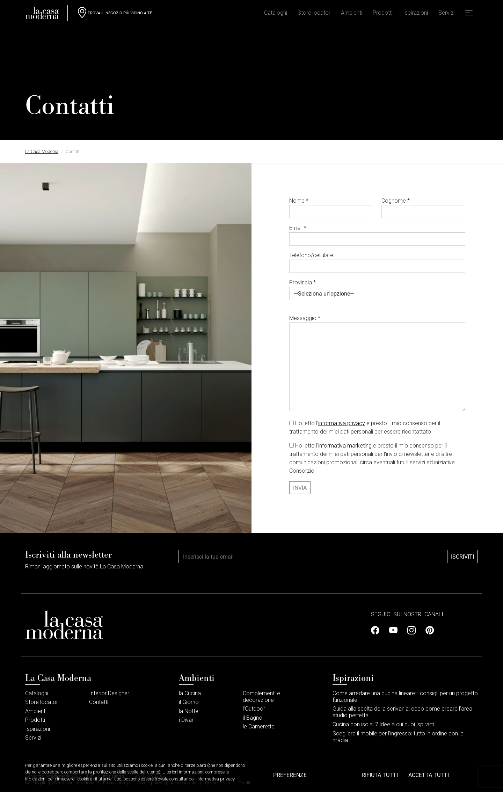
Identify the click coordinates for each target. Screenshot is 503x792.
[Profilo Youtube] (393, 630)
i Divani (187, 720)
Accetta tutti (428, 781)
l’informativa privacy (214, 785)
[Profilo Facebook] (377, 630)
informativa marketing (345, 445)
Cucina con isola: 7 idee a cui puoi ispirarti (383, 724)
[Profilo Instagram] (411, 630)
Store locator (314, 14)
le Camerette (259, 726)
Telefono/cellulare (377, 262)
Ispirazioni (415, 14)
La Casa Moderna (41, 151)
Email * (377, 235)
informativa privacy (341, 423)
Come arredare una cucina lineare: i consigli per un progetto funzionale (405, 696)
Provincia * (377, 289)
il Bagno (252, 717)
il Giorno (189, 702)
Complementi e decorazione (261, 696)
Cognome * (423, 207)
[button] (469, 14)
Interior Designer (109, 693)
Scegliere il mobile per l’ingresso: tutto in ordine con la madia (398, 736)
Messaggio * (377, 363)
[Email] (312, 556)
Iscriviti (462, 556)
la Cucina (190, 693)
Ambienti (351, 14)
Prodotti (383, 14)
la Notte (188, 711)
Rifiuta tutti (380, 781)
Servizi (446, 14)
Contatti (98, 702)
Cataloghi (275, 14)
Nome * (331, 207)
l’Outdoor (254, 708)
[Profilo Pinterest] (427, 630)
